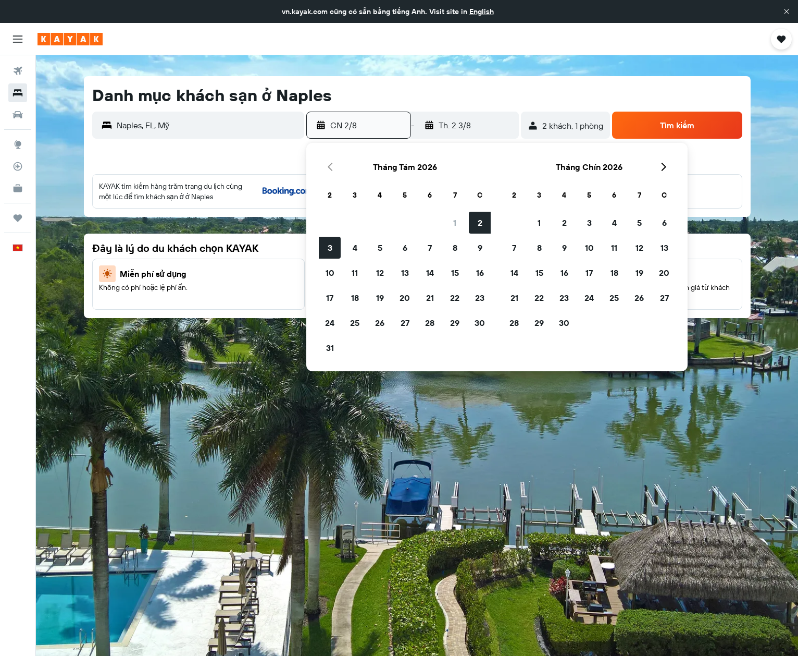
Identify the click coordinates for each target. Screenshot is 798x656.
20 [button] (405, 298)
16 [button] (480, 273)
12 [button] (380, 273)
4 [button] (355, 247)
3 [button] (330, 247)
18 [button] (355, 298)
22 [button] (454, 298)
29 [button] (454, 323)
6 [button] (405, 247)
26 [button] (379, 323)
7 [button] (430, 247)
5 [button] (380, 247)
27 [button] (405, 323)
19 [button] (380, 298)
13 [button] (405, 273)
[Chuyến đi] (17, 218)
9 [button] (480, 247)
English (481, 11)
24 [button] (329, 323)
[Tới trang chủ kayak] (70, 39)
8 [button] (455, 247)
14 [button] (430, 273)
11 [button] (355, 273)
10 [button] (330, 273)
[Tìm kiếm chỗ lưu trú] (17, 92)
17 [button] (329, 298)
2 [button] (480, 222)
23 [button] (479, 298)
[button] (786, 11)
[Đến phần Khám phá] (17, 144)
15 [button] (455, 273)
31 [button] (330, 348)
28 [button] (429, 323)
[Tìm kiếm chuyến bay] (17, 70)
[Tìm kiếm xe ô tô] (17, 114)
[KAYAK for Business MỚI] (17, 188)
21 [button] (430, 298)
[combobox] (208, 125)
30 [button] (480, 323)
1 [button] (454, 222)
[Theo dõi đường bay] (17, 166)
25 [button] (354, 323)
